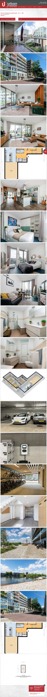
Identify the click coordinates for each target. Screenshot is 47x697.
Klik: (40, 3)
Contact (2, 9)
